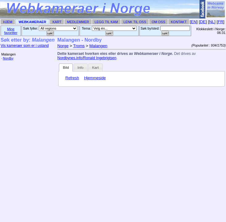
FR (220, 21)
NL (211, 21)
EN (194, 21)
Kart (56, 22)
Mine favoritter (11, 31)
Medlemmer (78, 22)
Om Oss (158, 22)
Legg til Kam (106, 22)
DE (203, 21)
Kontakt (179, 22)
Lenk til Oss (135, 22)
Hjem (7, 22)
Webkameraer (32, 22)
